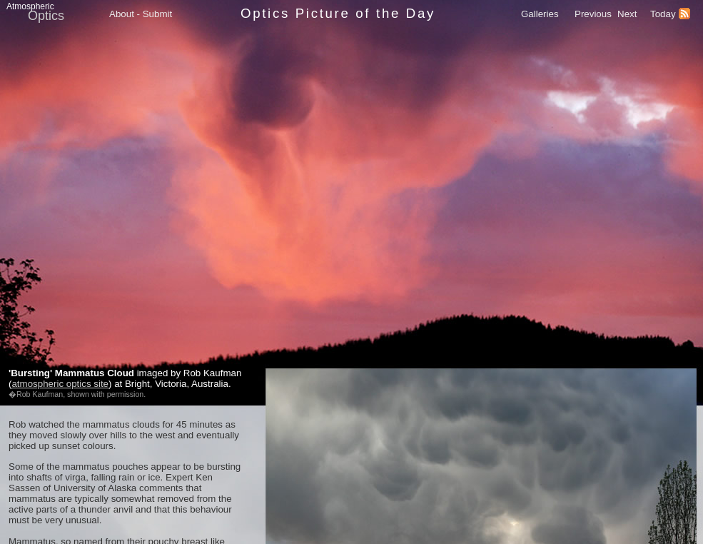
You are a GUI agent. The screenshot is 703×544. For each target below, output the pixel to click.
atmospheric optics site (59, 383)
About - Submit (140, 14)
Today (663, 14)
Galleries (540, 14)
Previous (593, 14)
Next (627, 14)
